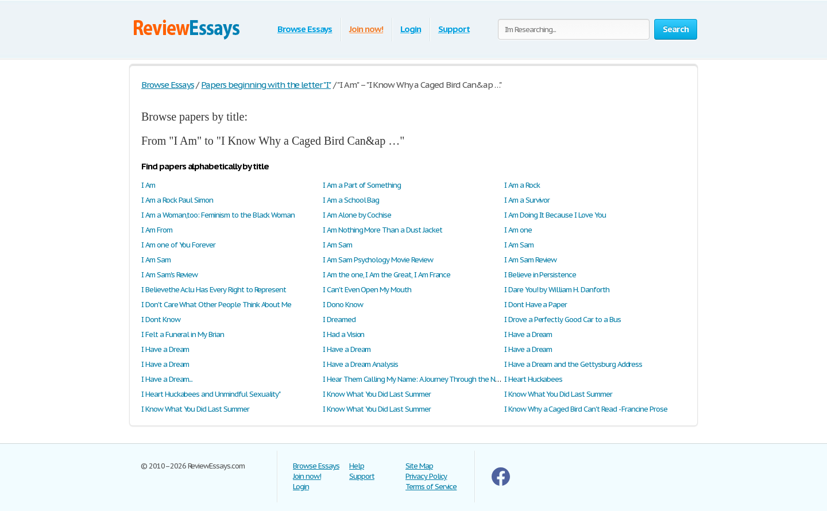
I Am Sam (337, 245)
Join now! (366, 29)
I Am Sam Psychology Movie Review (378, 260)
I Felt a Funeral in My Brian (182, 334)
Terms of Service (431, 486)
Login (410, 29)
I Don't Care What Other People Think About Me (216, 304)
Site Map (419, 466)
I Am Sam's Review (169, 275)
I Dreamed (339, 319)
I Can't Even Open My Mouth (367, 290)
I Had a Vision (343, 334)
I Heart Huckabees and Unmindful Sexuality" (210, 394)
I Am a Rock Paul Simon (177, 200)
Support (454, 29)
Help (356, 466)
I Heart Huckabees (533, 379)
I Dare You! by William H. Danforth (556, 290)
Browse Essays (304, 29)
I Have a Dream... (166, 379)
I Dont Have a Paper (535, 304)
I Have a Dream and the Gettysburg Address (573, 364)
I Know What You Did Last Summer (377, 394)
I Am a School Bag (351, 200)
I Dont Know (160, 319)
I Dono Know (343, 304)
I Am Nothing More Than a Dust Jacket (382, 230)
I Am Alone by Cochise (357, 215)
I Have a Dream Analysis (360, 364)
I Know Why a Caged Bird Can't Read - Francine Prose (585, 409)
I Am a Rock (522, 185)
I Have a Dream (528, 334)
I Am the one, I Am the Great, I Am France (386, 275)
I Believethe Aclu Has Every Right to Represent (213, 290)
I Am (148, 185)
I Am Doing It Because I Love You (555, 215)
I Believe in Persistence (540, 275)
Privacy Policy (426, 476)
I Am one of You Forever (178, 245)
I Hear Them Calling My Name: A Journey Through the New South (424, 379)
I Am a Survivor (527, 200)
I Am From (156, 230)
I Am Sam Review (530, 260)
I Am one (518, 230)
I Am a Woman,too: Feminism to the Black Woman (218, 215)
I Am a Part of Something (362, 185)
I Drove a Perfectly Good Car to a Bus (562, 319)
